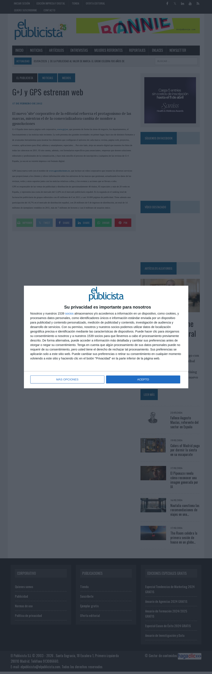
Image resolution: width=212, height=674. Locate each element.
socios (69, 313)
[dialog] (106, 337)
